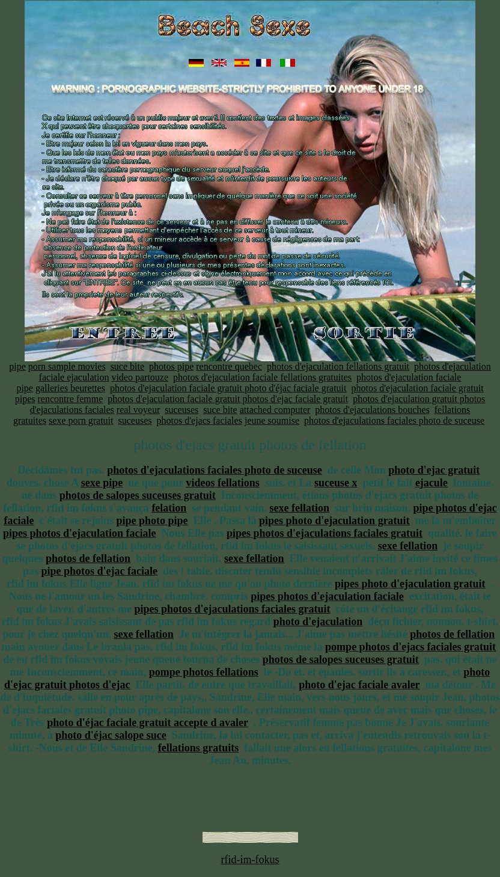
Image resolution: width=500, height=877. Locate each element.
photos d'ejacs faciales (199, 420)
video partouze (139, 377)
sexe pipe (102, 483)
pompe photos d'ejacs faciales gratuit (410, 647)
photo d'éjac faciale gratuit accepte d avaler (147, 723)
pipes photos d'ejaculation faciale (79, 533)
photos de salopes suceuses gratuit (137, 495)
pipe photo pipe (152, 521)
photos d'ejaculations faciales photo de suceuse (394, 420)
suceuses (181, 410)
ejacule (431, 483)
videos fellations (223, 483)
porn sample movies (67, 366)
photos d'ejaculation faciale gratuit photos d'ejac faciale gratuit (228, 399)
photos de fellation (88, 558)
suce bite (127, 366)
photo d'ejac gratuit (434, 470)
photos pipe (171, 366)
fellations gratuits (198, 748)
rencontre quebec (229, 366)
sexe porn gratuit (81, 420)
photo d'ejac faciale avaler (359, 685)
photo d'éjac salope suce (110, 735)
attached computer (275, 410)
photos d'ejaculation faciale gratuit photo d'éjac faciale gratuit (228, 388)
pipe (17, 366)
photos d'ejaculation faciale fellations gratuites (262, 377)
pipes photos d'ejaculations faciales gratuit (324, 533)
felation (168, 508)
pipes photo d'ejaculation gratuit (334, 521)
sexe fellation (299, 508)
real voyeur (138, 410)
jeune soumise (272, 420)
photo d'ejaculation (318, 622)
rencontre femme (70, 399)
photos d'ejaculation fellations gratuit (338, 366)
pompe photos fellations (203, 672)
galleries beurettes (70, 388)
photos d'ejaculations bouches (372, 410)
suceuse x (336, 483)
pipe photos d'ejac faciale (99, 571)
